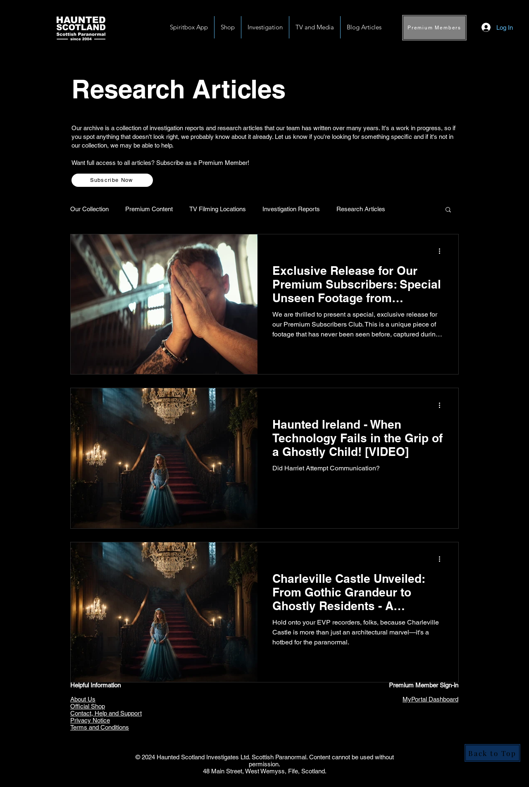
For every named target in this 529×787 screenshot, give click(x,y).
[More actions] (442, 251)
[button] (265, 27)
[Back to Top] (492, 753)
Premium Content (149, 208)
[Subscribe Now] (112, 180)
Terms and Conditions (99, 727)
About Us (82, 699)
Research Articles (360, 208)
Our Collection (89, 208)
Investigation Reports (291, 208)
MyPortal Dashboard (430, 699)
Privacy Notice (90, 720)
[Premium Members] (434, 27)
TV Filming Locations (217, 208)
